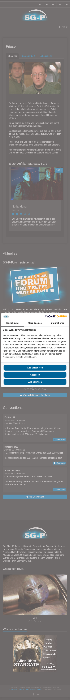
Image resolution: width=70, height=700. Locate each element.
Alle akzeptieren (35, 368)
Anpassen (35, 375)
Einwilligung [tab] (12, 323)
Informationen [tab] (57, 323)
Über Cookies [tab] (35, 323)
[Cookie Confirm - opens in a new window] (56, 316)
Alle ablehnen (35, 382)
